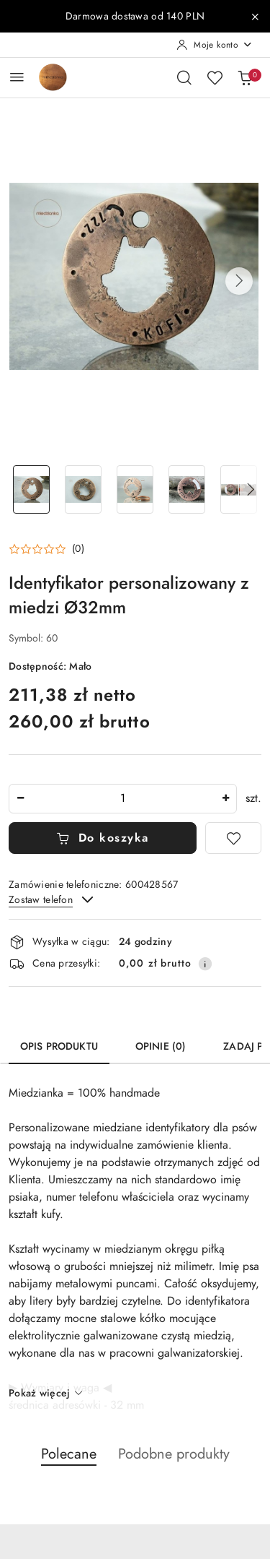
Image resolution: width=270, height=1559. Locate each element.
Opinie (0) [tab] (160, 1046)
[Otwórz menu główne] (17, 77)
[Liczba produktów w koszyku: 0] (245, 77)
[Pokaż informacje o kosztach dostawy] (205, 964)
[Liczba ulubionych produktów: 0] (214, 77)
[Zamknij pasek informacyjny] (254, 16)
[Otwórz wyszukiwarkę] (184, 77)
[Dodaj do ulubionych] (233, 838)
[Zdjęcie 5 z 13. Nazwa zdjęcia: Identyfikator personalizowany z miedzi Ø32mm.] (238, 489)
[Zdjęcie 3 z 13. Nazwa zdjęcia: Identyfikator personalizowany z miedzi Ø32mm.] (135, 489)
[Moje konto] (214, 45)
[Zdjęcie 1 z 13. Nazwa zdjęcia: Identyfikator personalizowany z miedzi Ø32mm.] (32, 489)
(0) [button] (78, 549)
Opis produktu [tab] (59, 1046)
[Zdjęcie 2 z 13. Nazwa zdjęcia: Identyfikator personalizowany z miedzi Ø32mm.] (83, 489)
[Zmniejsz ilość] (20, 799)
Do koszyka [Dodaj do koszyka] (102, 838)
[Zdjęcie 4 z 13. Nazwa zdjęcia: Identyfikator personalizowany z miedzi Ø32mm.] (186, 489)
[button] (239, 281)
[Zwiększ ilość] (225, 799)
